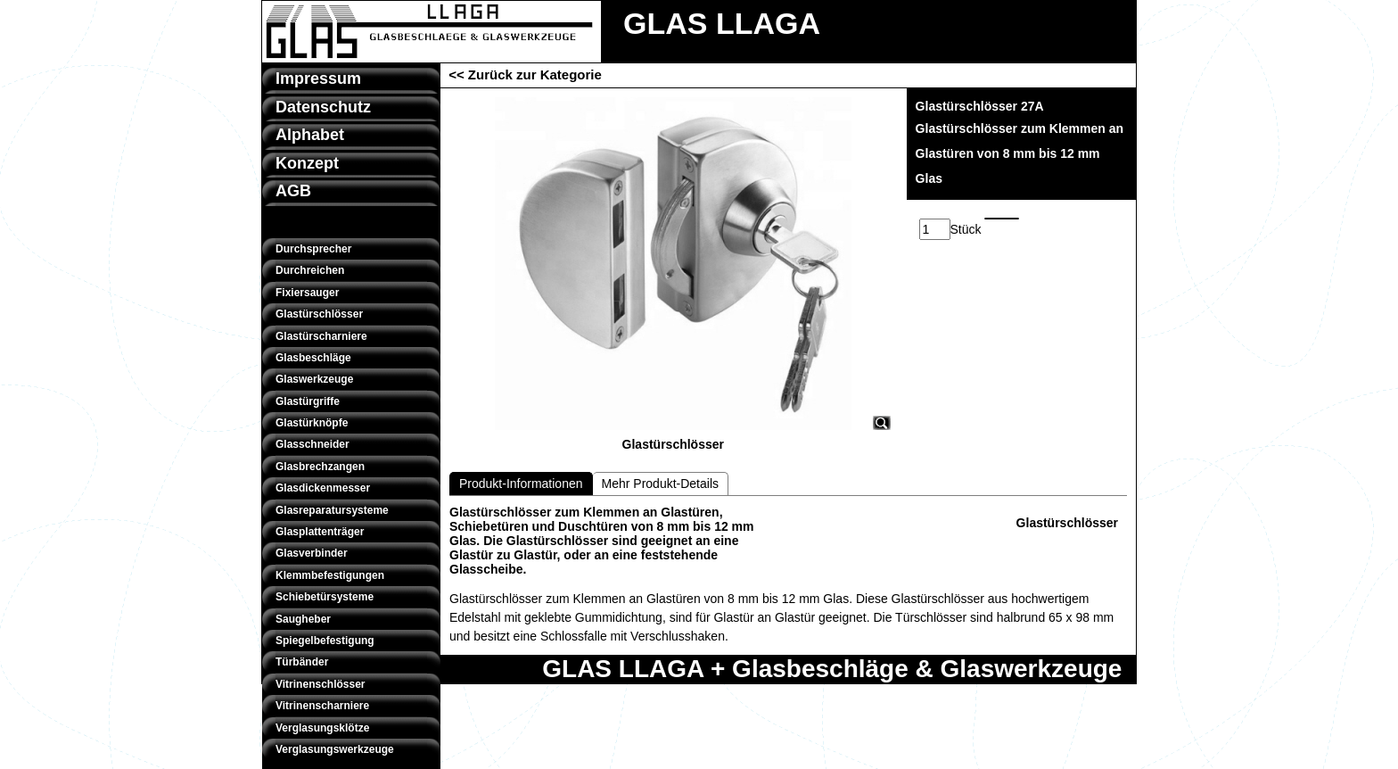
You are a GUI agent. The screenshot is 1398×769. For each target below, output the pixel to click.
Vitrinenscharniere (322, 705)
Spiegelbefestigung (324, 640)
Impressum (318, 78)
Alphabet (309, 135)
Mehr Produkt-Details (661, 483)
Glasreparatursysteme (332, 510)
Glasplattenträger (319, 531)
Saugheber (303, 619)
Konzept (307, 163)
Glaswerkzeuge (314, 379)
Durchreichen (309, 270)
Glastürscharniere (321, 336)
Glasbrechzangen (320, 466)
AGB (293, 191)
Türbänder (301, 662)
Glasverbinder (311, 553)
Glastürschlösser (319, 314)
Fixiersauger (307, 292)
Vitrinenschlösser (320, 684)
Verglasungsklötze (322, 728)
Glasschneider (312, 444)
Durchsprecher (313, 249)
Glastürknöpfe (311, 423)
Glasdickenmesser (322, 488)
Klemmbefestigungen (329, 575)
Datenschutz (323, 107)
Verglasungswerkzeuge (334, 749)
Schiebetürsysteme (324, 597)
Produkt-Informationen (521, 483)
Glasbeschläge (313, 357)
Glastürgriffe (307, 401)
